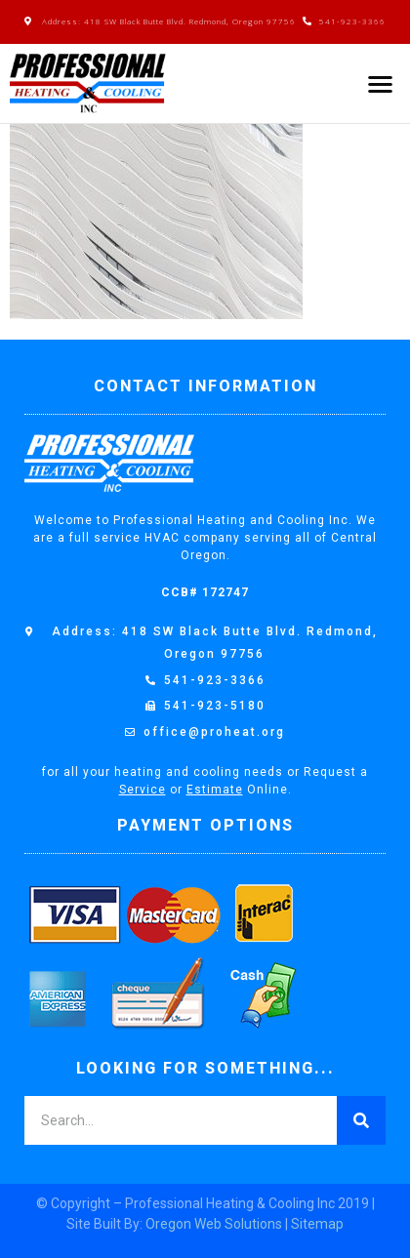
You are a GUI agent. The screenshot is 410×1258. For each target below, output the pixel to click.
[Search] (361, 1120)
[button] (381, 83)
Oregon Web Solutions (213, 1224)
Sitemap (317, 1224)
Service (142, 789)
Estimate (214, 789)
